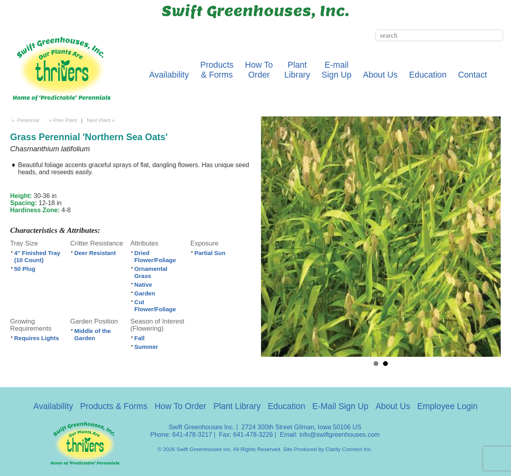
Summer (146, 346)
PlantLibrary (297, 70)
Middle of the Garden (92, 334)
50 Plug (24, 268)
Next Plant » (101, 120)
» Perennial (24, 120)
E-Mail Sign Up (340, 406)
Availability (169, 75)
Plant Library (237, 406)
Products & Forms (113, 406)
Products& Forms (217, 70)
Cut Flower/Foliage (155, 305)
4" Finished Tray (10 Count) (37, 256)
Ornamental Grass (150, 272)
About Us (380, 75)
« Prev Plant (62, 120)
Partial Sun (209, 252)
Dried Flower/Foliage (155, 256)
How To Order (180, 406)
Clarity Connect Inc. (349, 449)
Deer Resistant (95, 252)
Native (143, 284)
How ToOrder (259, 70)
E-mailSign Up (337, 70)
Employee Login (447, 406)
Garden (144, 293)
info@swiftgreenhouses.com (339, 434)
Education (428, 75)
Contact (472, 75)
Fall (139, 338)
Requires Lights (36, 338)
